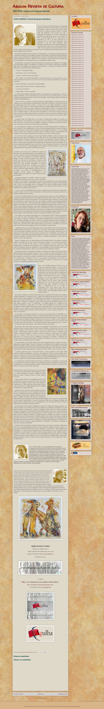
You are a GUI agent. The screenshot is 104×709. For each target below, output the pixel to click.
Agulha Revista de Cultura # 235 (77, 64)
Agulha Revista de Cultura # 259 (77, 114)
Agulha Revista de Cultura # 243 (77, 81)
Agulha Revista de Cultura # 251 (77, 98)
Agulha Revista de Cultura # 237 (77, 68)
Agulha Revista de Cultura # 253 (77, 102)
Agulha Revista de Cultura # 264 (77, 125)
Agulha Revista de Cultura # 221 (77, 34)
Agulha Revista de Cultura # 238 (77, 70)
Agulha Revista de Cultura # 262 (77, 121)
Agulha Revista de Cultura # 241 (77, 77)
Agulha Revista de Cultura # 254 (77, 104)
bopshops (69, 706)
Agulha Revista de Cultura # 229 (77, 51)
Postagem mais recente (18, 694)
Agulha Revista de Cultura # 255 (77, 106)
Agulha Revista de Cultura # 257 (77, 110)
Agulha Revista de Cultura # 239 (77, 72)
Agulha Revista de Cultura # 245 (77, 85)
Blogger (78, 706)
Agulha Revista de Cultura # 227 (77, 47)
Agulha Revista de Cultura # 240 (77, 74)
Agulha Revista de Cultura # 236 (77, 66)
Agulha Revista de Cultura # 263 (77, 123)
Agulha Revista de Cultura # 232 (77, 58)
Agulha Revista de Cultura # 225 (77, 43)
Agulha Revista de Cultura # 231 (77, 55)
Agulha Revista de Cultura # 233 (77, 60)
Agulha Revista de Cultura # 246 (77, 87)
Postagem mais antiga (62, 694)
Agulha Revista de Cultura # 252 (77, 100)
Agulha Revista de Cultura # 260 (77, 117)
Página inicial (40, 694)
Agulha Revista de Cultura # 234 (77, 62)
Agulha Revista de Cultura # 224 (77, 41)
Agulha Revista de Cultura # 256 (77, 108)
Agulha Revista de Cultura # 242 (77, 79)
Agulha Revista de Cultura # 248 (77, 91)
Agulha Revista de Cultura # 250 (77, 95)
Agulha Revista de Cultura (38, 6)
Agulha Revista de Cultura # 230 (77, 53)
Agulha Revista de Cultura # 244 (77, 83)
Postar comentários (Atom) (42, 698)
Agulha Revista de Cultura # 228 (77, 49)
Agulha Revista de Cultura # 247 (77, 89)
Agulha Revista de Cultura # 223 (77, 39)
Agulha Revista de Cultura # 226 (77, 45)
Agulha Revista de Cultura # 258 (77, 112)
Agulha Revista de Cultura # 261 (77, 119)
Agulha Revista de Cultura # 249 (77, 93)
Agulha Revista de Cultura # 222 (77, 36)
